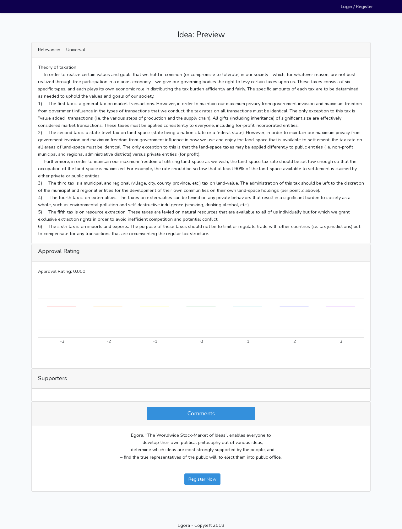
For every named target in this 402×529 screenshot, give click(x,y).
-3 (62, 341)
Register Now (202, 479)
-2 (108, 341)
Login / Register (357, 6)
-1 (155, 341)
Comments (201, 413)
